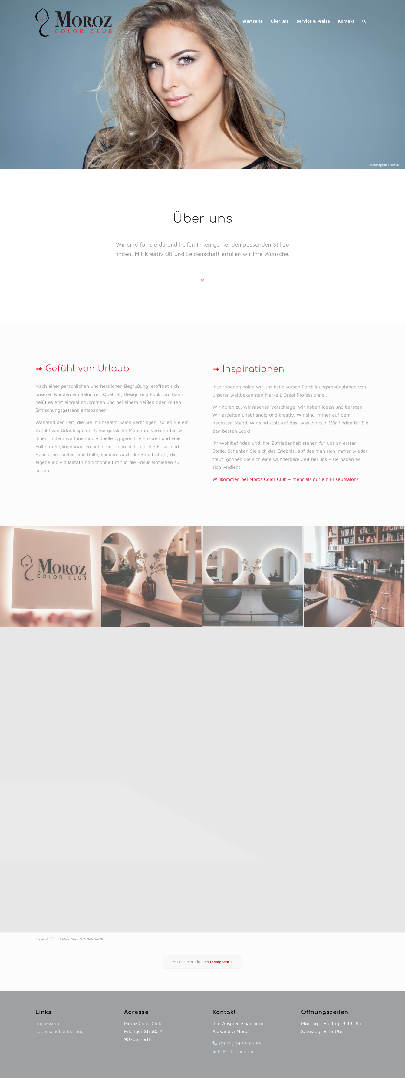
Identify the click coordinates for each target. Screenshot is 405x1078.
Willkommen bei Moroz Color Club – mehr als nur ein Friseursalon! (285, 534)
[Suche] (364, 21)
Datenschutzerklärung (59, 1031)
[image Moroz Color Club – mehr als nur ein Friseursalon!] (50, 577)
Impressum (47, 1023)
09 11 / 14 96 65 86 (240, 1043)
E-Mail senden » (235, 1051)
